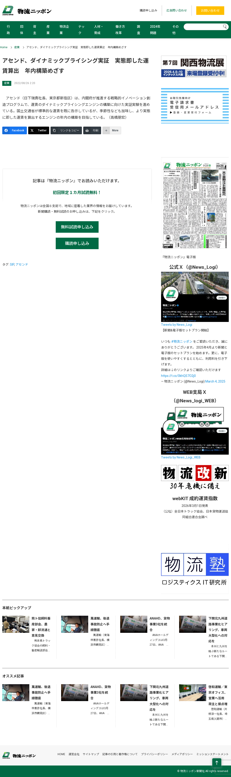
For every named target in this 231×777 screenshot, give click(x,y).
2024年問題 (155, 30)
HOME (61, 754)
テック (81, 30)
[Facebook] (14, 130)
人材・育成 (99, 30)
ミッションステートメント (212, 754)
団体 (21, 30)
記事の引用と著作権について (120, 754)
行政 (8, 30)
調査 (138, 30)
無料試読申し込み (77, 227)
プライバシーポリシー (154, 754)
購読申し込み (148, 10)
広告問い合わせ (176, 10)
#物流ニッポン (181, 341)
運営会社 (74, 754)
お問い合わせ (210, 10)
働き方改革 (120, 30)
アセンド (22, 264)
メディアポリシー (182, 754)
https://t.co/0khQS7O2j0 (178, 376)
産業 (48, 30)
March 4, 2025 (215, 381)
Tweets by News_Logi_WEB (181, 457)
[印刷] (92, 130)
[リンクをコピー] (66, 130)
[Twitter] (38, 130)
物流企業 (64, 30)
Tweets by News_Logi (176, 324)
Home (3, 47)
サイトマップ (91, 754)
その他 (175, 30)
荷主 (34, 30)
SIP (12, 264)
